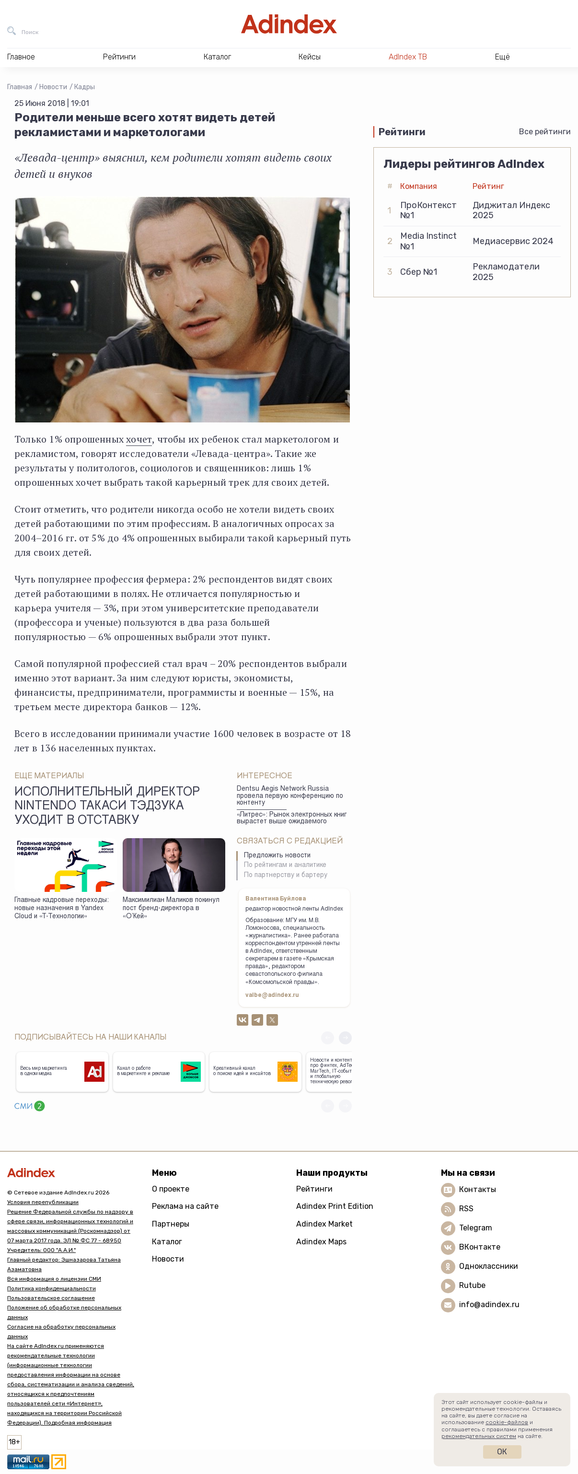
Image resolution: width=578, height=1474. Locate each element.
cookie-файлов (507, 1422)
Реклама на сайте (185, 1206)
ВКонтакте (479, 1247)
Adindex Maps (321, 1241)
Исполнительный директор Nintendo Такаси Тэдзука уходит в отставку (107, 807)
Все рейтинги (545, 131)
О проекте (170, 1188)
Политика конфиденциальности (51, 1288)
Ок (502, 1451)
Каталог (167, 1241)
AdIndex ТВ (408, 56)
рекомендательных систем (478, 1436)
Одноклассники (488, 1266)
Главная (19, 87)
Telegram (475, 1227)
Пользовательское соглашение (51, 1298)
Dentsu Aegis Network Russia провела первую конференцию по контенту (290, 796)
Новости (53, 87)
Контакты (477, 1189)
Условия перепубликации (43, 1202)
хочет (139, 439)
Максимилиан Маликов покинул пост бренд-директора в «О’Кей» (171, 908)
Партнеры (170, 1223)
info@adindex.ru (489, 1304)
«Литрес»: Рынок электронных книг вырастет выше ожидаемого (292, 819)
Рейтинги (314, 1188)
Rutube (472, 1285)
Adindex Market (324, 1223)
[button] (345, 1037)
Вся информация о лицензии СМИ (54, 1278)
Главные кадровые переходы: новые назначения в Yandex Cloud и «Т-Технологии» (61, 908)
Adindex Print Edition (334, 1206)
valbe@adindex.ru (272, 995)
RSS (466, 1208)
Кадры (84, 87)
